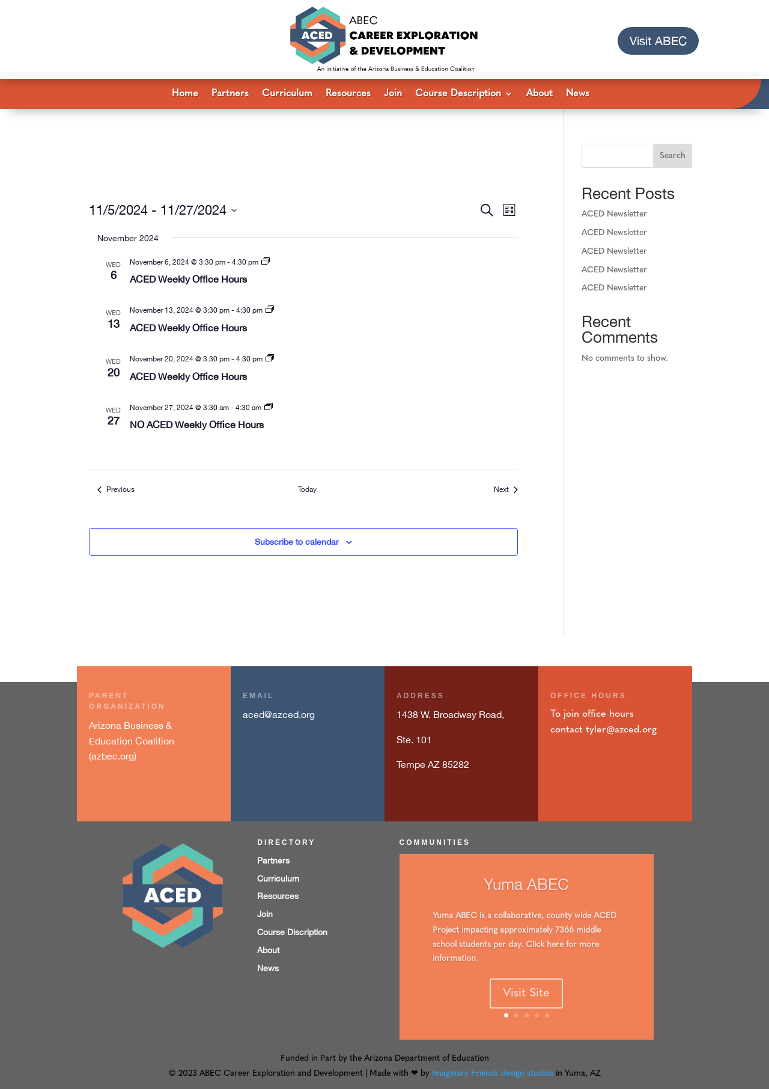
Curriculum (287, 94)
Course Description (458, 94)
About (539, 94)
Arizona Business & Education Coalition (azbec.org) (131, 740)
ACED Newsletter (614, 214)
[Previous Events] (116, 490)
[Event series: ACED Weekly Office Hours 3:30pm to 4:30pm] (265, 262)
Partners (230, 94)
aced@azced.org (279, 714)
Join (393, 94)
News (577, 94)
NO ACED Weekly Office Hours (197, 424)
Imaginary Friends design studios (492, 1073)
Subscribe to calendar (297, 542)
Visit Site (526, 1007)
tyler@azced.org (621, 730)
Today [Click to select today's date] (307, 489)
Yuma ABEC (526, 897)
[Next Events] (506, 490)
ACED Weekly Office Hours (188, 279)
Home (185, 94)
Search (672, 156)
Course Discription (292, 932)
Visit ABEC (658, 41)
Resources (348, 94)
